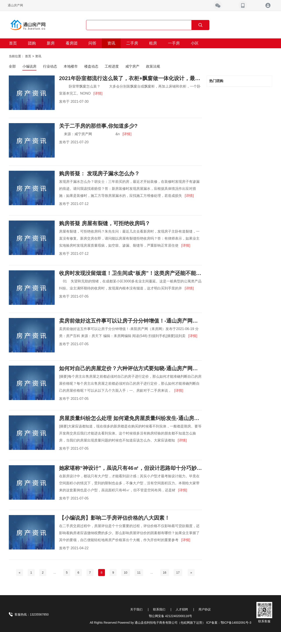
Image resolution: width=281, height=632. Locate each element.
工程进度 (112, 66)
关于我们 (136, 609)
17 (178, 572)
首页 (13, 43)
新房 (51, 43)
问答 (92, 43)
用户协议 (204, 609)
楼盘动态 (91, 66)
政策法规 (153, 66)
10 (125, 572)
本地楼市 (71, 66)
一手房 (174, 43)
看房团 (71, 43)
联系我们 (159, 609)
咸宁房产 (132, 66)
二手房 (132, 43)
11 (139, 572)
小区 (195, 43)
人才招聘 (182, 609)
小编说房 (29, 66)
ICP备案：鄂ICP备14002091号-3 (228, 622)
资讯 (111, 43)
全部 (12, 66)
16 (164, 572)
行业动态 (50, 66)
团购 (32, 43)
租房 (153, 43)
